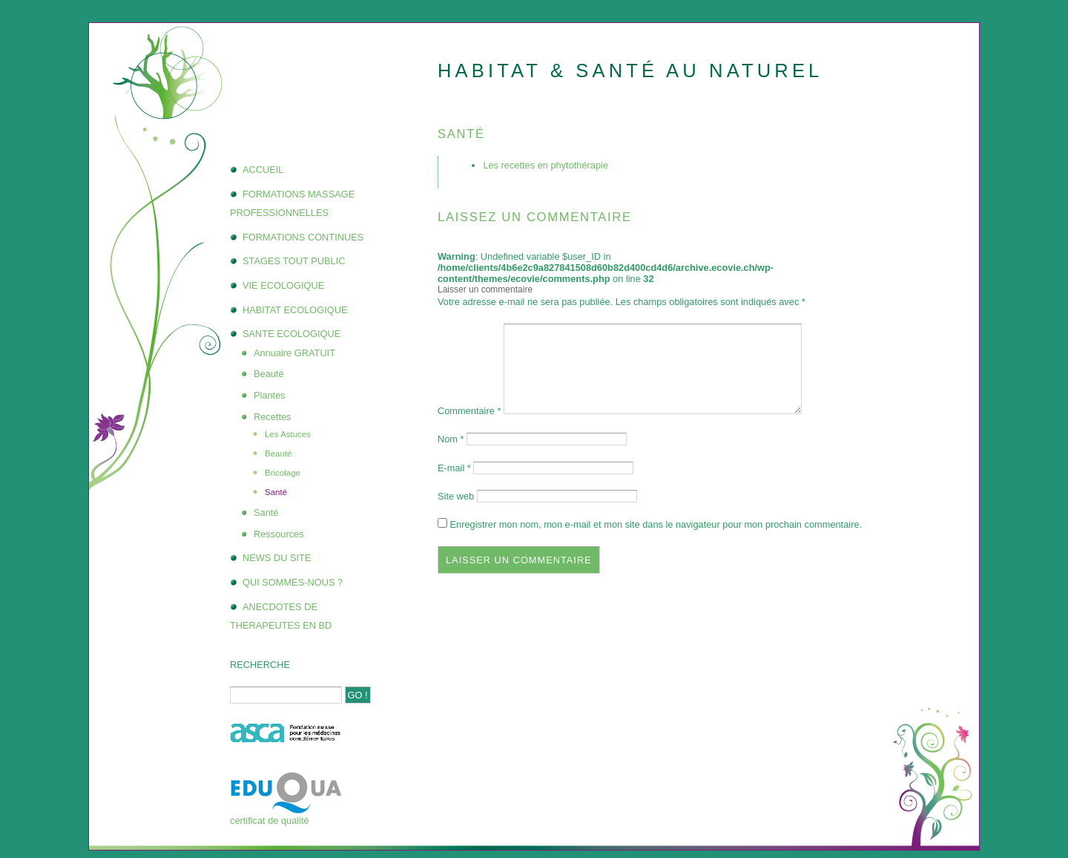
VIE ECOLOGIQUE (283, 285)
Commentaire (469, 410)
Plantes (270, 395)
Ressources (279, 534)
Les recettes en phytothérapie (545, 165)
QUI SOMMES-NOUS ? (293, 582)
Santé (276, 492)
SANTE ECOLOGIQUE (291, 333)
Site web (456, 496)
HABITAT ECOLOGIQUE (295, 309)
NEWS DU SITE (277, 557)
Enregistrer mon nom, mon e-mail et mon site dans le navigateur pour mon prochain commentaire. (656, 524)
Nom (451, 439)
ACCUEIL (263, 169)
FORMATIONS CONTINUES (303, 237)
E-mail (454, 468)
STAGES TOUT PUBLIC (294, 260)
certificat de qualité (269, 820)
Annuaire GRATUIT (294, 352)
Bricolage (282, 472)
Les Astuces (288, 434)
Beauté (269, 373)
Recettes (272, 416)
